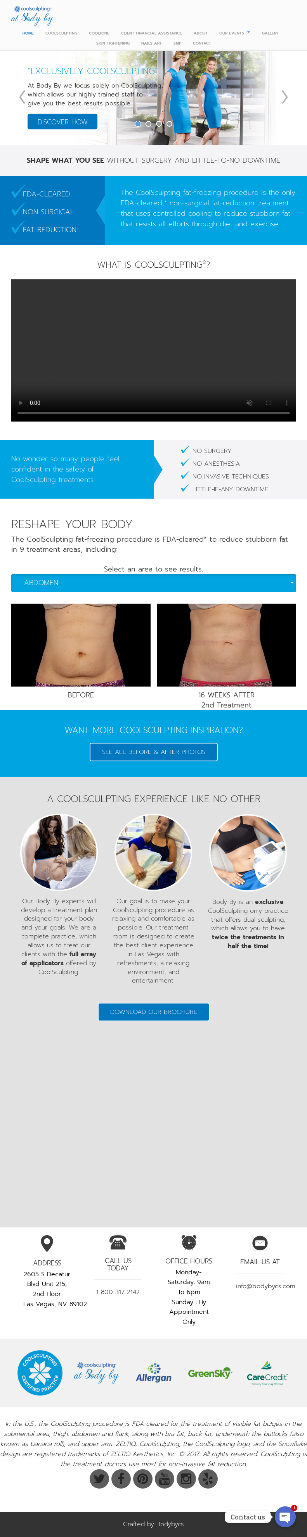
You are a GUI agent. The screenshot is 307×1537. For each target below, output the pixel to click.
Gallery (270, 33)
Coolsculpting (61, 33)
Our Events (231, 33)
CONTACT (202, 43)
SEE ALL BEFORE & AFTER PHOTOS (153, 752)
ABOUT (201, 33)
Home (28, 33)
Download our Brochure (153, 1012)
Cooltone (99, 33)
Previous (22, 97)
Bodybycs (170, 1524)
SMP (177, 43)
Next (285, 97)
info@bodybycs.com (265, 1286)
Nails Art (151, 43)
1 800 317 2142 (118, 1292)
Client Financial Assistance (151, 33)
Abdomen (159, 582)
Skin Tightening (113, 43)
